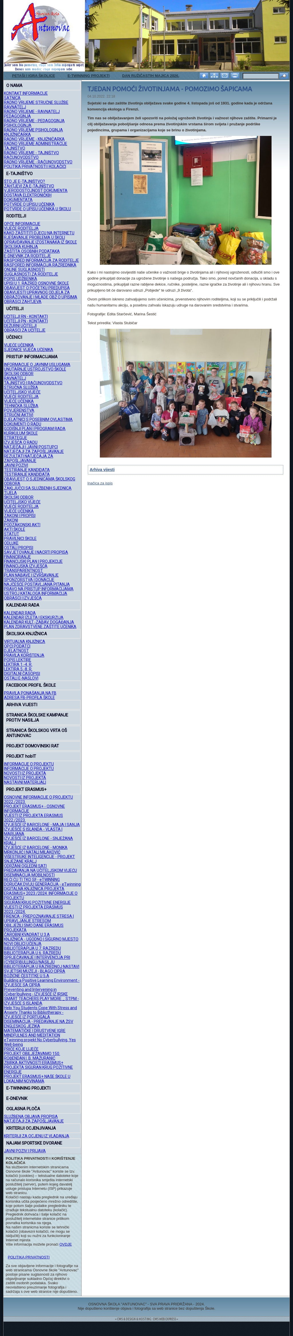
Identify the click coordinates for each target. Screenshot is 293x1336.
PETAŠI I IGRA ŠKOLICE (33, 76)
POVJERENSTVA (19, 410)
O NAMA (14, 85)
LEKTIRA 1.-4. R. (18, 664)
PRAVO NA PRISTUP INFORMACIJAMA (39, 589)
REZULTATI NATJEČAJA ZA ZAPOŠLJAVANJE (28, 458)
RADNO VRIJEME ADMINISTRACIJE (35, 143)
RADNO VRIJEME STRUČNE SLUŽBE (36, 102)
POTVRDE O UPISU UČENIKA (29, 204)
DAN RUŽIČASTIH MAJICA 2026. (150, 76)
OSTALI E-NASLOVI (21, 678)
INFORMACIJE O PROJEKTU (29, 764)
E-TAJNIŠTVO (19, 173)
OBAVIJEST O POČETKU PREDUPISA (37, 288)
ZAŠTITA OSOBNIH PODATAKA (32, 251)
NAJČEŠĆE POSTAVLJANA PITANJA (37, 584)
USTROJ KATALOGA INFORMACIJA (35, 593)
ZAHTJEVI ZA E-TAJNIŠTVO (29, 186)
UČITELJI (14, 308)
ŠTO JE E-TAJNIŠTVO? (24, 181)
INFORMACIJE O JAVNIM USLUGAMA (37, 364)
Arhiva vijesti (102, 469)
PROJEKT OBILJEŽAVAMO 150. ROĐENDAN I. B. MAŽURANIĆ (32, 1055)
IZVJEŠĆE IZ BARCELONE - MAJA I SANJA (42, 824)
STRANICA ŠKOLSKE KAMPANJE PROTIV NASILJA (37, 717)
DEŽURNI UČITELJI (20, 325)
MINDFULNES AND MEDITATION (32, 1035)
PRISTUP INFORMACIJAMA (32, 356)
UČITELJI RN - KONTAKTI (26, 316)
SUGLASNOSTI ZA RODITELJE (31, 274)
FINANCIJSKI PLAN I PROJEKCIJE (33, 561)
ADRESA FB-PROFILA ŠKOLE (29, 697)
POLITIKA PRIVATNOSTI (29, 1257)
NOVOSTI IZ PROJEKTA (25, 773)
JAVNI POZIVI (16, 465)
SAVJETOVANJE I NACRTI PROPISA (36, 552)
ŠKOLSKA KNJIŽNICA (26, 633)
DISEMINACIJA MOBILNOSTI (29, 875)
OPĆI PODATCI (17, 646)
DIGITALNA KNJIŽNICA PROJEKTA (34, 888)
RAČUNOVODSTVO (21, 157)
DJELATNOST (16, 650)
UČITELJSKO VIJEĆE (22, 392)
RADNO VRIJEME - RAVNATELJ (32, 111)
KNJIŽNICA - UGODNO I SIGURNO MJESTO (41, 939)
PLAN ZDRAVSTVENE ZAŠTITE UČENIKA (40, 626)
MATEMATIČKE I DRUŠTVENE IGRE (35, 1030)
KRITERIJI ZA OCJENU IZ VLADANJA (36, 1136)
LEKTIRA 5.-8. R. (18, 669)
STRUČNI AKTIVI (18, 415)
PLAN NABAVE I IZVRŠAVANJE (31, 575)
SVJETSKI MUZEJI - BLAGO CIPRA (34, 971)
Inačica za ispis (99, 483)
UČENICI (14, 337)
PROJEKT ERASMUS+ (26, 789)
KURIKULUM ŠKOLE (21, 433)
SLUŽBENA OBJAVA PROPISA (31, 1116)
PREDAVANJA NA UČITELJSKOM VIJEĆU (40, 870)
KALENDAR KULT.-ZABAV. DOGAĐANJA (39, 622)
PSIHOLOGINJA (17, 125)
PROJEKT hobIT (21, 756)
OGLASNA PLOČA (23, 1108)
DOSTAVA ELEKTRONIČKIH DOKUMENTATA (28, 197)
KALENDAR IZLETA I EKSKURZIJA (34, 617)
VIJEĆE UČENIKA (19, 345)
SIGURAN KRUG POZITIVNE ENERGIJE (37, 902)
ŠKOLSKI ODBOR (18, 373)
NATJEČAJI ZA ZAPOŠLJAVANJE (34, 451)
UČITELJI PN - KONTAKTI (26, 321)
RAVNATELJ (15, 107)
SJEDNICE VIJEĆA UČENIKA (28, 349)
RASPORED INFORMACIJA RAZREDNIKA (40, 265)
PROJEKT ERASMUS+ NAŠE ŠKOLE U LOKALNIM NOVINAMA (37, 1078)
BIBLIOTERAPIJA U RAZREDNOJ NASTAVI (41, 966)
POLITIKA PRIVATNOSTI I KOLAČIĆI (35, 166)
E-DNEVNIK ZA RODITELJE (27, 256)
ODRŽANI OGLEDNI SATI (25, 866)
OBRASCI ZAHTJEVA (22, 301)
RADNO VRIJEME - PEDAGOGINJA (34, 120)
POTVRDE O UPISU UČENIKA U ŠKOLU (37, 209)
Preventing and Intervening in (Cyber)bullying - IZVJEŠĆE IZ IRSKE (36, 991)
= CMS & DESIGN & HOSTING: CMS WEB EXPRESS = (146, 1319)
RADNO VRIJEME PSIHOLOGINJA (33, 130)
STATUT (11, 534)
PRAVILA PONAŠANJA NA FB (30, 693)
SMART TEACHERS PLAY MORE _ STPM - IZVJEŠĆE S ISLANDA (41, 1001)
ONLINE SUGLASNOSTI (24, 269)
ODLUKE (11, 543)
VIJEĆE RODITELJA (21, 228)
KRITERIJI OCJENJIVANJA (31, 1128)
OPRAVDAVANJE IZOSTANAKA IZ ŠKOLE (40, 242)
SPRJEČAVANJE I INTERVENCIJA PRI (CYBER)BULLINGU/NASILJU (37, 959)
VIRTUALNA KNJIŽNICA (24, 641)
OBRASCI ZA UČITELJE (24, 330)
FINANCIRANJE (17, 557)
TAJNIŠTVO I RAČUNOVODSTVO (33, 383)
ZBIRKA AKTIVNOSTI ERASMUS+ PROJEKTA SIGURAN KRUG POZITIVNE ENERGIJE (38, 1067)
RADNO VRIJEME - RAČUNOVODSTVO (38, 162)
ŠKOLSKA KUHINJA (21, 246)
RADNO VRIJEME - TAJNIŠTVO (31, 153)
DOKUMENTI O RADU (22, 424)
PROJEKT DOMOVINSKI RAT (32, 746)
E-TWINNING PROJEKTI (89, 76)
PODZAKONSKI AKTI (22, 524)
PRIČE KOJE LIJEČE (21, 1049)
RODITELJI (16, 216)
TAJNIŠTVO (14, 148)
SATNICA (12, 98)
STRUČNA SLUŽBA (21, 387)
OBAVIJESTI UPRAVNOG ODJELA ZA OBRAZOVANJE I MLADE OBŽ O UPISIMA (40, 294)
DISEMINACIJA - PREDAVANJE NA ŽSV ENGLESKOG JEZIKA (38, 1023)
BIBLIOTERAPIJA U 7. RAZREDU (32, 948)
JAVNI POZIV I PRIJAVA (25, 1151)
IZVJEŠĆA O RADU (20, 442)
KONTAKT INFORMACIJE (26, 93)
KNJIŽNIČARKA (17, 134)
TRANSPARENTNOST (23, 570)
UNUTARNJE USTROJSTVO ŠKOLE (35, 369)
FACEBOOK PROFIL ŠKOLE (31, 685)
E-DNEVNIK (16, 1098)
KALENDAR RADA (22, 605)
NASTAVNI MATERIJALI (25, 782)
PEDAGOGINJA (17, 116)
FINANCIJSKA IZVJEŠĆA (25, 566)
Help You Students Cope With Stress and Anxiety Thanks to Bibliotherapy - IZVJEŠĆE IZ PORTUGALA (40, 1012)
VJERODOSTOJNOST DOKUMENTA (36, 190)
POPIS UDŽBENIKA (20, 278)
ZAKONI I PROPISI (19, 515)
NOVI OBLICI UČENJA (22, 943)
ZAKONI (11, 520)
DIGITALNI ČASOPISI (22, 673)
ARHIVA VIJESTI (21, 704)
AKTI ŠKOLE (14, 529)
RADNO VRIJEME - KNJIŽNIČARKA (34, 139)
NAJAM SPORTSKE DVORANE (34, 1143)
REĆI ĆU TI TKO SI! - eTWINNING (32, 879)
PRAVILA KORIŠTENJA (24, 655)
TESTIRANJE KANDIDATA (27, 470)
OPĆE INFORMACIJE (22, 223)
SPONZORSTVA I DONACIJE (29, 579)
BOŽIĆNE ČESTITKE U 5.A (26, 975)
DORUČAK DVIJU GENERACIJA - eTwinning (42, 884)
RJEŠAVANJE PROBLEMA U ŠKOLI (34, 237)
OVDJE (66, 1244)
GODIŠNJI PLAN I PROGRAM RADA (35, 428)
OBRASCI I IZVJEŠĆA (23, 598)
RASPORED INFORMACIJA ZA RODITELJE (41, 260)
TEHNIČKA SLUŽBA (21, 405)
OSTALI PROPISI (18, 547)
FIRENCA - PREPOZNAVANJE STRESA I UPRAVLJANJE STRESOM (39, 918)
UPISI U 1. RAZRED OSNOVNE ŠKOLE (36, 283)
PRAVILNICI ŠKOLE (20, 538)
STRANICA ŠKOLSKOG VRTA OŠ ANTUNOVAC (36, 733)
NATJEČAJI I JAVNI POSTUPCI (31, 447)
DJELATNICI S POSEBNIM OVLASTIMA (38, 419)
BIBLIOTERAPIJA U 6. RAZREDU (32, 953)
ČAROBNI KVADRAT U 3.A (27, 934)
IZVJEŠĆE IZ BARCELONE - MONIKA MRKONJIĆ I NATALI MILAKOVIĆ (36, 849)
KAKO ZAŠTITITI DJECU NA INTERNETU (39, 233)
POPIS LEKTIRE (17, 660)
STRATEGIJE (15, 438)
